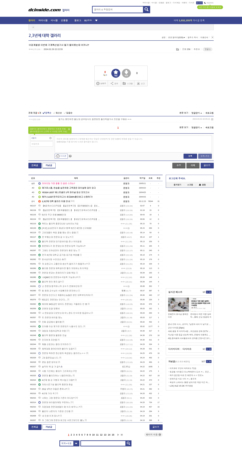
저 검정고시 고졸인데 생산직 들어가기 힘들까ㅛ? (62, 264)
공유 (114, 83)
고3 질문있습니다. (48, 358)
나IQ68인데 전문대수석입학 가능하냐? (58, 277)
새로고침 (209, 113)
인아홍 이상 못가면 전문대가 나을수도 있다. (60, 326)
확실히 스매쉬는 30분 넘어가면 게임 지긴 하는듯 (190, 382)
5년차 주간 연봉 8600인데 (52, 215)
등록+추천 (204, 156)
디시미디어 (174, 349)
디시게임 (176, 3)
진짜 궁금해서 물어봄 (50, 322)
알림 (202, 185)
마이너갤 (146, 3)
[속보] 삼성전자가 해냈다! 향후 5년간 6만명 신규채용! (65, 228)
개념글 (49, 165)
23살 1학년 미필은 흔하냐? (52, 389)
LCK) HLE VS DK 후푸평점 (181, 386)
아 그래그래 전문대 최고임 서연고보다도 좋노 (61, 420)
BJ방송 (88, 20)
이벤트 (184, 3)
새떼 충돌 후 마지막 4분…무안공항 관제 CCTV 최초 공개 (189, 331)
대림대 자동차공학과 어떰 (52, 331)
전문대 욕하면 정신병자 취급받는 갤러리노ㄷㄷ (62, 353)
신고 (141, 83)
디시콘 (191, 3)
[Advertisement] (190, 238)
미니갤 (154, 3)
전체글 (34, 165)
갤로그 (168, 3)
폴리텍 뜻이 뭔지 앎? (49, 282)
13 (105, 434)
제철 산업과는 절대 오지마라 (53, 344)
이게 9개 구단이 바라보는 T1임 (183, 368)
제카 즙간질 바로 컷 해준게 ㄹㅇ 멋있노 (187, 375)
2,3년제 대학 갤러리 (45, 36)
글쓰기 (207, 165)
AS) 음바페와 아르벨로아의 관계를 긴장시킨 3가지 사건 (189, 338)
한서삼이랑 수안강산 (49, 259)
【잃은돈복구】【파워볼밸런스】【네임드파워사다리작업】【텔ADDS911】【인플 (69, 210)
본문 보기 (183, 113)
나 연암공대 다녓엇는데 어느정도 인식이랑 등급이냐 (64, 313)
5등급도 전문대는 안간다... (52, 299)
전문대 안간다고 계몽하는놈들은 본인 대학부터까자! (64, 295)
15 (113, 434)
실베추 (101, 83)
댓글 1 (208, 49)
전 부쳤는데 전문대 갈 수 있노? (54, 237)
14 (109, 434)
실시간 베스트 (175, 292)
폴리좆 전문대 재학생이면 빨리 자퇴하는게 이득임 (63, 268)
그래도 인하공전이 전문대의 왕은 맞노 (57, 250)
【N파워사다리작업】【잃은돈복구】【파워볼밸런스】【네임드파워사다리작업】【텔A (69, 206)
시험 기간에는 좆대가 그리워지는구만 (57, 371)
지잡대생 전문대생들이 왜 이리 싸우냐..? (59, 407)
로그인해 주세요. (177, 178)
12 (101, 434)
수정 (179, 165)
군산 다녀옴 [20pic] (176, 328)
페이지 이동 (153, 434)
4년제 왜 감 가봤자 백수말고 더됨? (56, 380)
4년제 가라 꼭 (46, 393)
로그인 (199, 3)
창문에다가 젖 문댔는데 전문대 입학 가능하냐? (61, 246)
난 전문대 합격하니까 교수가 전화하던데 (58, 286)
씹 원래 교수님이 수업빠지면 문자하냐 (57, 291)
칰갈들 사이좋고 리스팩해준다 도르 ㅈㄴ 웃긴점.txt (190, 372)
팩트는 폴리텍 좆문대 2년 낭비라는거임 (58, 223)
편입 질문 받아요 (48, 362)
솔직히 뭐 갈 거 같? (49, 367)
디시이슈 (187, 349)
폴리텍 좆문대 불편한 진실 (52, 335)
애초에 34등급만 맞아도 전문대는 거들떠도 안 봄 (62, 304)
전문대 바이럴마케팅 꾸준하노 (54, 402)
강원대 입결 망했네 (49, 308)
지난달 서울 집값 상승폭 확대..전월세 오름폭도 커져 (189, 335)
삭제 (212, 119)
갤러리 (31, 20)
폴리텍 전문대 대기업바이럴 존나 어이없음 (59, 241)
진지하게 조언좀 (47, 340)
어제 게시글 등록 (189, 20)
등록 (190, 156)
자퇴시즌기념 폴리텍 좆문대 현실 (55, 384)
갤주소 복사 (193, 37)
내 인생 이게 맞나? (48, 416)
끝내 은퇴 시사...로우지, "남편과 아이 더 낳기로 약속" (189, 324)
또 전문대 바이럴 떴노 (50, 317)
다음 (118, 435)
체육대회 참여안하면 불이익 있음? (56, 349)
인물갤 (161, 3)
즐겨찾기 (177, 185)
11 (97, 434)
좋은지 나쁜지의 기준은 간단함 (54, 411)
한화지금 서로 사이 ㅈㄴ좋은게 (183, 379)
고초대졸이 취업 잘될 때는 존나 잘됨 (57, 232)
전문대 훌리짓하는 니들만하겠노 (55, 375)
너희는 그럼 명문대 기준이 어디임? (56, 398)
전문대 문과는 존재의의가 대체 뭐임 (56, 273)
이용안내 (204, 37)
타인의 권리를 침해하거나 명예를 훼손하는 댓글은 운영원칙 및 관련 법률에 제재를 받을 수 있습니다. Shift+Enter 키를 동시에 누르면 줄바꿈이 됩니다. (100, 140)
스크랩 (177, 49)
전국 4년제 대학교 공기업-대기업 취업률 (58, 255)
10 (93, 434)
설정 (163, 37)
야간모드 (209, 3)
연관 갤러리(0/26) (176, 37)
